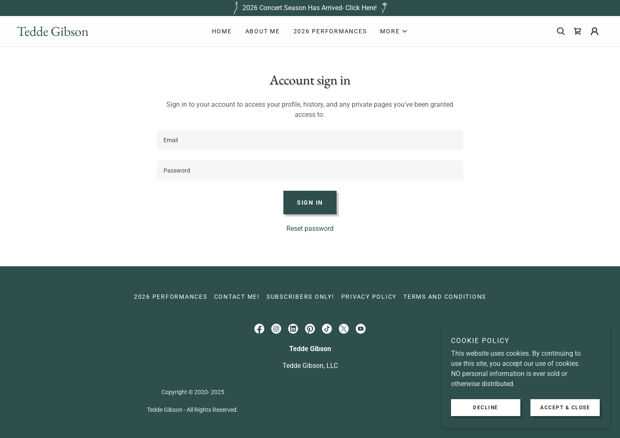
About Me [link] (262, 31)
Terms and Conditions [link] (444, 296)
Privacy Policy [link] (369, 296)
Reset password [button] (310, 228)
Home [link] (222, 31)
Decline (485, 408)
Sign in (310, 202)
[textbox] (310, 140)
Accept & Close (565, 408)
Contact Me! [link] (237, 296)
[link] (90, 34)
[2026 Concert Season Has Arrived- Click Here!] (310, 8)
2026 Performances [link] (330, 31)
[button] (394, 31)
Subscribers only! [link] (300, 296)
